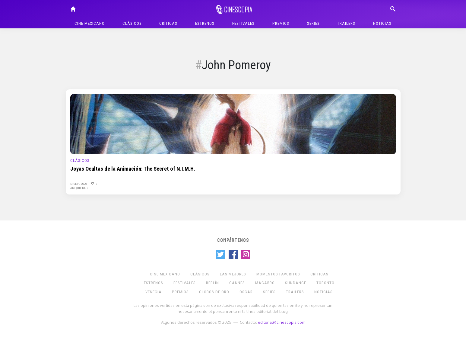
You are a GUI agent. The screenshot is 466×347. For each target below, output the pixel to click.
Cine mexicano (89, 23)
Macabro (265, 283)
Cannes (237, 283)
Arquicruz (79, 188)
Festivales (243, 23)
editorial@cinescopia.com (281, 322)
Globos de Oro (214, 292)
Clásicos (132, 23)
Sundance (295, 283)
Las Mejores (233, 274)
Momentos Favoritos (278, 274)
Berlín (212, 283)
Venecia (153, 292)
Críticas (168, 23)
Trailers (346, 23)
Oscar (246, 292)
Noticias (382, 23)
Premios (280, 23)
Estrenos (204, 23)
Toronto (325, 283)
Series (313, 23)
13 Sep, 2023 (79, 183)
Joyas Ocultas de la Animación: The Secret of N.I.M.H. (132, 168)
